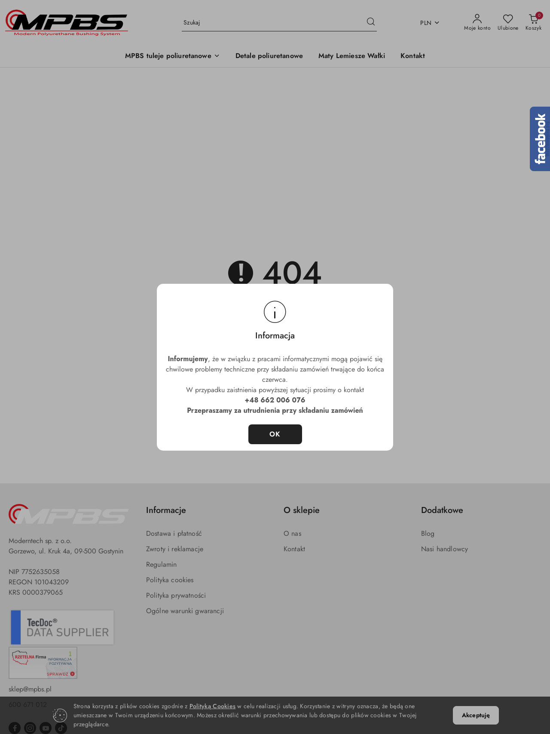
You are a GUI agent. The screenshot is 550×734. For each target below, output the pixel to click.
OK (275, 434)
